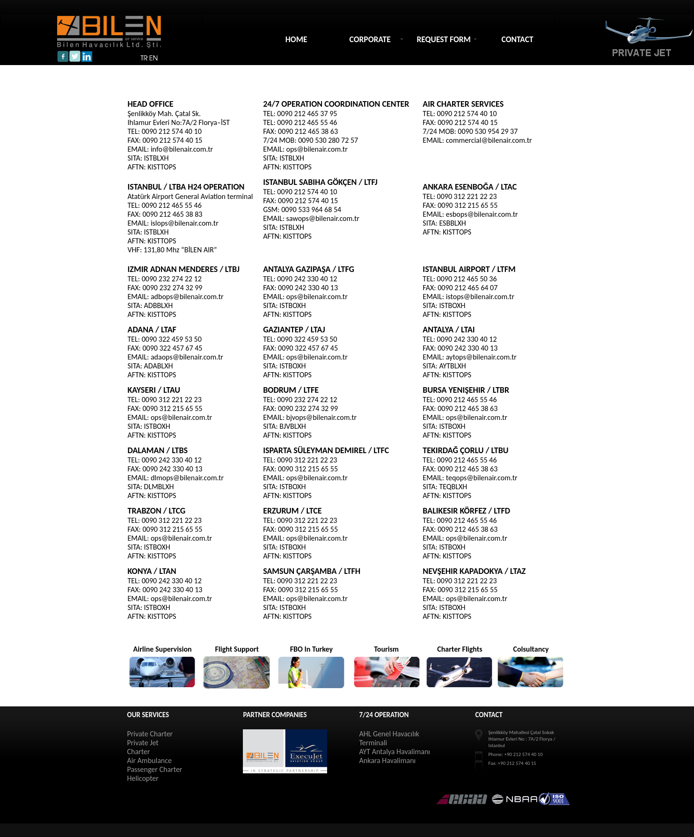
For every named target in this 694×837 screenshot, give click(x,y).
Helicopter (142, 778)
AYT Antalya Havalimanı (394, 751)
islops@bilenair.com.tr (185, 223)
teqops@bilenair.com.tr (482, 477)
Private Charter (150, 733)
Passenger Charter (154, 769)
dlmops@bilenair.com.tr (187, 477)
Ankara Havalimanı (387, 760)
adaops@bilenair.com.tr (187, 356)
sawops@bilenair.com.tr (322, 218)
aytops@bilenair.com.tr (481, 356)
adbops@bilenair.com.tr (187, 296)
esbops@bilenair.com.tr (482, 214)
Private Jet (142, 742)
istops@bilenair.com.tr (480, 296)
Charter (138, 751)
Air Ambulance (149, 760)
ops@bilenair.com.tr (317, 149)
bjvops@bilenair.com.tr (321, 417)
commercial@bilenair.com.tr (489, 140)
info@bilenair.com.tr (182, 149)
